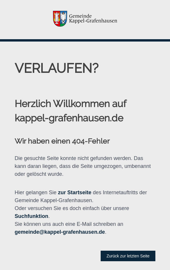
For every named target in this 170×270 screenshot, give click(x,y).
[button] (85, 19)
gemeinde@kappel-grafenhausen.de (60, 232)
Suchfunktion (31, 216)
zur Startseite (74, 192)
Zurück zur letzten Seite (128, 256)
